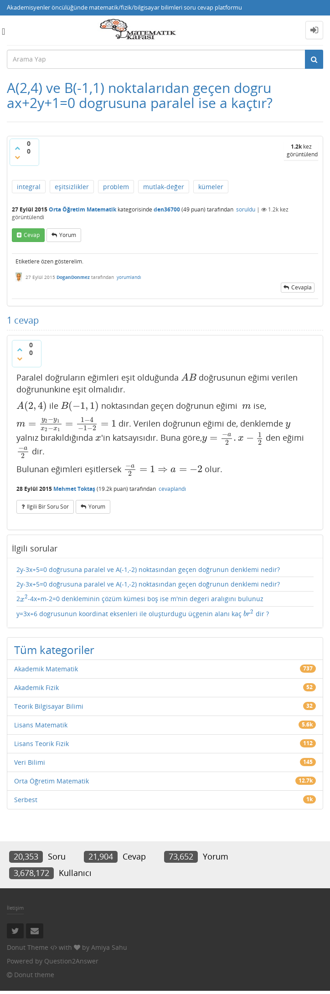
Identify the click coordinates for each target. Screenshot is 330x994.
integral (29, 186)
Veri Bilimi (29, 762)
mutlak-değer (163, 186)
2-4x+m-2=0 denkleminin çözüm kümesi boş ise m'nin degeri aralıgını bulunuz (139, 598)
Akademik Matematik (46, 668)
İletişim (15, 907)
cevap (32, 235)
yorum (67, 235)
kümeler (210, 186)
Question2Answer (71, 961)
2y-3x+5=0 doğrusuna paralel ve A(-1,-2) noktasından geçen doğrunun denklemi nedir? (148, 569)
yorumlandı (129, 277)
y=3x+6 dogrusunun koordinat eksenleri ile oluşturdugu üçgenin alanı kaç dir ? (142, 613)
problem (116, 186)
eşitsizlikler (72, 186)
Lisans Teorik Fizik (41, 743)
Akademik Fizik (36, 687)
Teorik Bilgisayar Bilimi (48, 706)
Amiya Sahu (109, 947)
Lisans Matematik (40, 725)
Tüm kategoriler (54, 649)
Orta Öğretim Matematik (82, 209)
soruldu (245, 209)
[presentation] (188, 377)
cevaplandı (172, 489)
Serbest (25, 799)
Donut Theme (27, 947)
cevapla (301, 287)
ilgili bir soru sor (48, 506)
